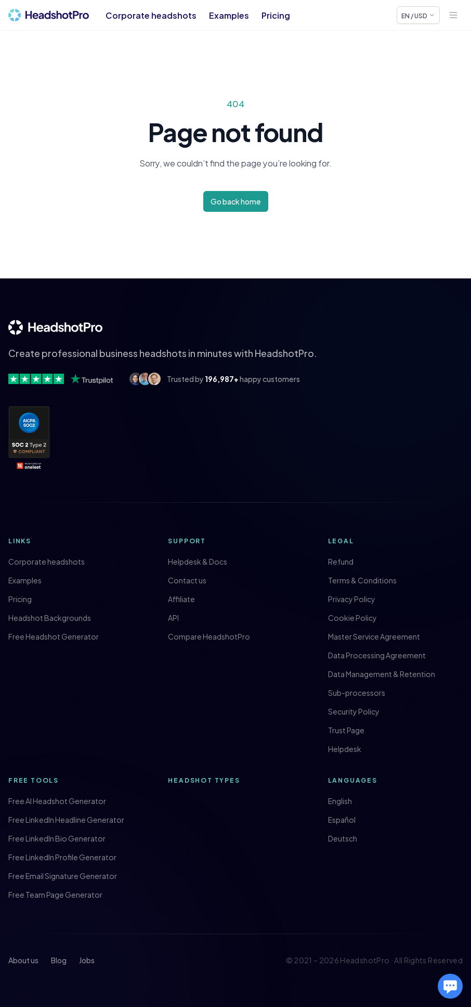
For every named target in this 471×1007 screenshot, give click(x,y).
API (173, 618)
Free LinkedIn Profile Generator (62, 857)
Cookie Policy (352, 618)
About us (23, 960)
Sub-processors (356, 692)
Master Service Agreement (374, 636)
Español (342, 819)
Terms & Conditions (362, 580)
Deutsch (342, 838)
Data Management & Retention (381, 674)
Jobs (87, 960)
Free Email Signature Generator (62, 876)
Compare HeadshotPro (209, 636)
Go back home (236, 201)
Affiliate (181, 599)
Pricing (275, 15)
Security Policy (354, 711)
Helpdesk (344, 749)
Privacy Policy (351, 599)
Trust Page (346, 730)
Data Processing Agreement (377, 655)
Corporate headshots (151, 15)
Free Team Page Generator (55, 894)
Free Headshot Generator (53, 636)
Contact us (187, 580)
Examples (229, 15)
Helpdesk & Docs (197, 561)
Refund (341, 561)
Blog (59, 960)
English (340, 801)
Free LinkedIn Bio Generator (57, 838)
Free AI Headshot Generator (57, 801)
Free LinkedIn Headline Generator (66, 819)
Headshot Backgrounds (49, 618)
